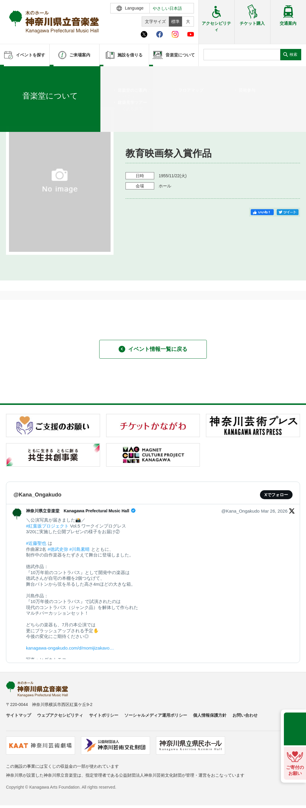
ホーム (14, 74)
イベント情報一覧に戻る (153, 349)
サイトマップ (18, 715)
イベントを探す (37, 74)
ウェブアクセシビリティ (60, 715)
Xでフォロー (276, 494)
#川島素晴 (79, 549)
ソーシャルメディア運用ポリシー (155, 715)
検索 (293, 54)
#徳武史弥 (58, 549)
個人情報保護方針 (210, 715)
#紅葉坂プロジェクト (47, 525)
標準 (175, 21)
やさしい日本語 (167, 8)
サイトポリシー (103, 715)
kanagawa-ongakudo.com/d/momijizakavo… (70, 647)
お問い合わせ (245, 715)
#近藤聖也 (36, 543)
